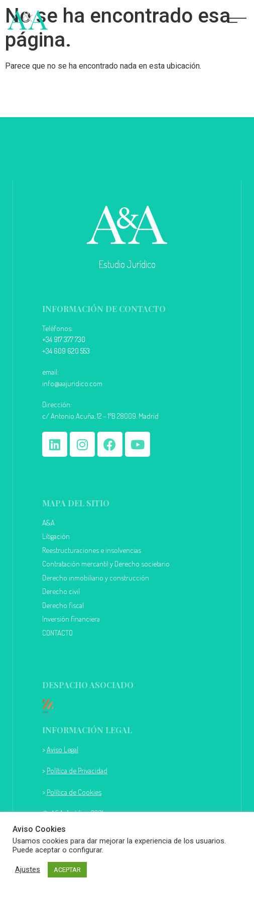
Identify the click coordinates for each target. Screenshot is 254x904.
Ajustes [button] (27, 869)
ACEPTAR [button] (67, 869)
